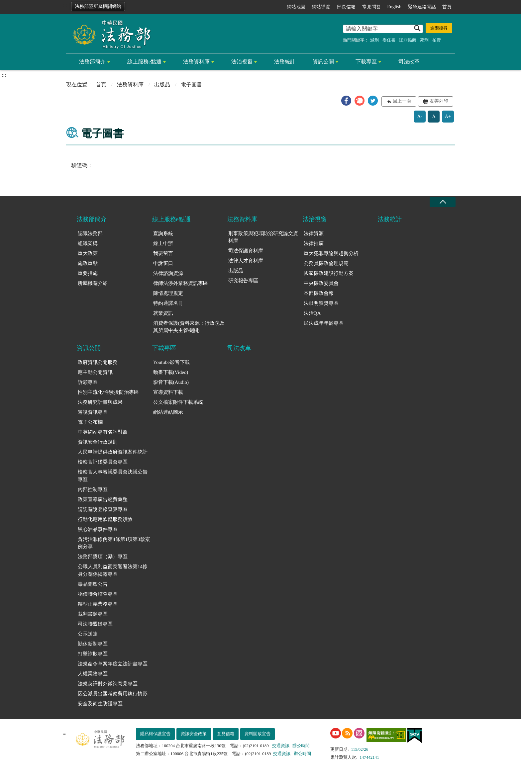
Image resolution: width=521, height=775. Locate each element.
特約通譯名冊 (168, 303)
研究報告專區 (243, 280)
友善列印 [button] (439, 101)
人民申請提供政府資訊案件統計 (113, 452)
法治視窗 (242, 61)
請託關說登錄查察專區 (103, 509)
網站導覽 (321, 6)
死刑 (424, 40)
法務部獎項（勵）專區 (103, 556)
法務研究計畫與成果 (100, 402)
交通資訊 (280, 745)
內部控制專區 (93, 489)
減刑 (374, 40)
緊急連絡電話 (422, 6)
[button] (346, 101)
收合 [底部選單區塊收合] (443, 202)
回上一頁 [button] (402, 101)
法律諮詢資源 (168, 273)
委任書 (388, 40)
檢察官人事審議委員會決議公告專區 (113, 475)
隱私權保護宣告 (155, 733)
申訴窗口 (163, 263)
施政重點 (88, 263)
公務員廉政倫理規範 (326, 263)
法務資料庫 (196, 61)
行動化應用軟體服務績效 (105, 519)
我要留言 (163, 253)
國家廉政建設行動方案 (329, 273)
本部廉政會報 (319, 293)
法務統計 (284, 61)
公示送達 (88, 634)
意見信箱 (225, 733)
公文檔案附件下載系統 (178, 402)
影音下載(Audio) (171, 382)
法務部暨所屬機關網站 (98, 6)
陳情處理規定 (168, 293)
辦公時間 (301, 745)
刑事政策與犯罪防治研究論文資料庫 (263, 237)
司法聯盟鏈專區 (95, 624)
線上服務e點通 (144, 61)
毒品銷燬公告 (93, 584)
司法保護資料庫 (245, 250)
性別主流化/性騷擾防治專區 (108, 392)
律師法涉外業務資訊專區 (180, 283)
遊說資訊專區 (93, 412)
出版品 (162, 84)
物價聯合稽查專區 (98, 594)
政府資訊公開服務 (98, 362)
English (394, 6)
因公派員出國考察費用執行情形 (113, 693)
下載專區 (366, 61)
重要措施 (88, 273)
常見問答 (371, 6)
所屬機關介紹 (93, 283)
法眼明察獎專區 (321, 303)
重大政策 (88, 253)
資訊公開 (323, 61)
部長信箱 (346, 6)
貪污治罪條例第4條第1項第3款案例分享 (114, 543)
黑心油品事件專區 (98, 529)
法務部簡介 (92, 61)
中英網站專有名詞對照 (103, 432)
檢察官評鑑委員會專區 (103, 462)
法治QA (312, 313)
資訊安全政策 (194, 733)
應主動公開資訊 (95, 372)
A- (419, 116)
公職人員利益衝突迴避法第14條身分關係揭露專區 (113, 570)
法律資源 (314, 233)
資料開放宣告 (257, 733)
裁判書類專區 (93, 614)
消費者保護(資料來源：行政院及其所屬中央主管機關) (189, 326)
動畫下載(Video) (170, 372)
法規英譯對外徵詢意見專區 (108, 683)
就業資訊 (163, 313)
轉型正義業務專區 (98, 604)
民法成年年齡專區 (324, 323)
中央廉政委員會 (321, 283)
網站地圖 (296, 6)
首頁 (447, 6)
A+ (448, 116)
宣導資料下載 (168, 392)
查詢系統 (163, 233)
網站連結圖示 (168, 412)
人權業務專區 (93, 673)
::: (65, 5)
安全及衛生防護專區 (100, 703)
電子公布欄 (90, 422)
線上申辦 (163, 243)
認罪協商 (407, 40)
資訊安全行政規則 (98, 442)
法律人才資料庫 (245, 260)
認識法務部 (90, 233)
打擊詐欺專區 (93, 653)
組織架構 (88, 243)
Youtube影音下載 (171, 362)
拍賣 (436, 40)
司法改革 (409, 61)
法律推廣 (314, 243)
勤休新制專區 (93, 643)
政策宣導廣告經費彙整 (103, 499)
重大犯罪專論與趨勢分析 (331, 253)
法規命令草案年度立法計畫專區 (113, 663)
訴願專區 (88, 382)
